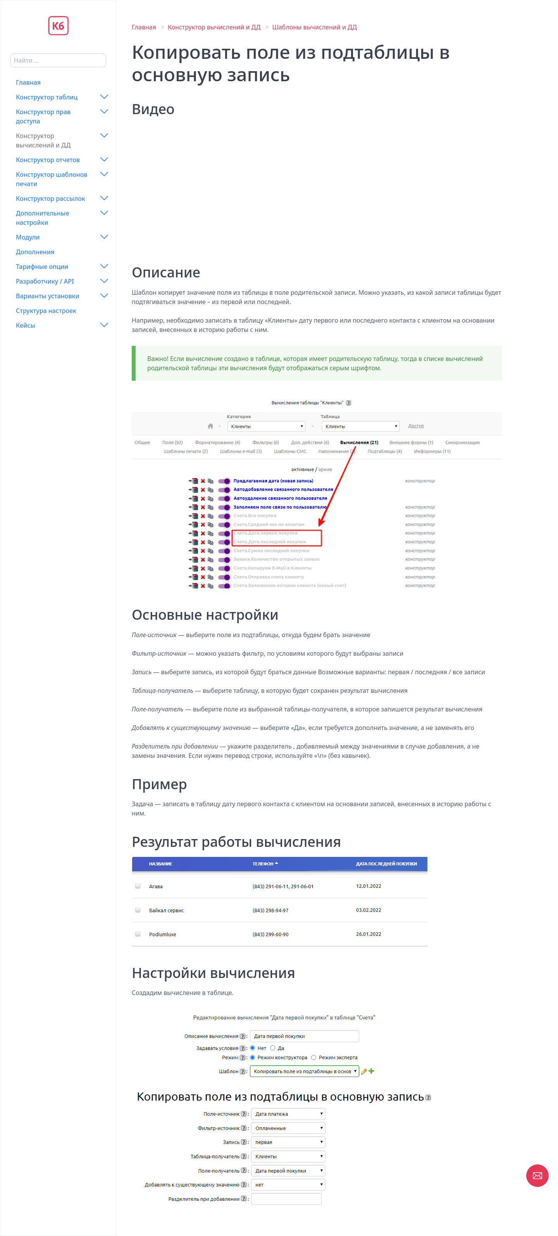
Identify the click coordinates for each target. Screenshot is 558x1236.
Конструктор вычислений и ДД (43, 140)
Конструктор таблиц (47, 97)
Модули (28, 237)
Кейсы (25, 325)
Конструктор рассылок (50, 198)
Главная (28, 82)
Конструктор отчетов (48, 160)
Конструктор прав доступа (43, 116)
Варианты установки (47, 296)
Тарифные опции (42, 266)
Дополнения (35, 252)
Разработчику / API (45, 281)
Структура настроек (46, 310)
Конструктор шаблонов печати (52, 179)
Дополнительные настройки (42, 218)
